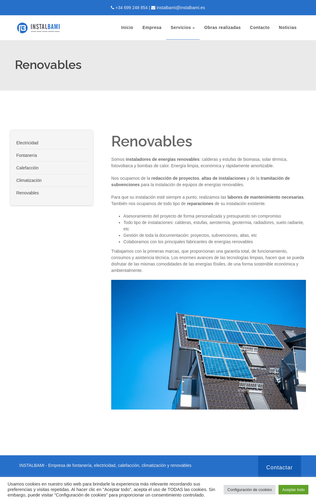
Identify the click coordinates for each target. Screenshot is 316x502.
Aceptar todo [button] (293, 489)
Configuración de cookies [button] (249, 489)
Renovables (27, 192)
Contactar (279, 467)
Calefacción (27, 167)
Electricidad (27, 142)
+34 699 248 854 (131, 7)
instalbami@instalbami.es (181, 7)
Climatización (29, 180)
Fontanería (26, 155)
